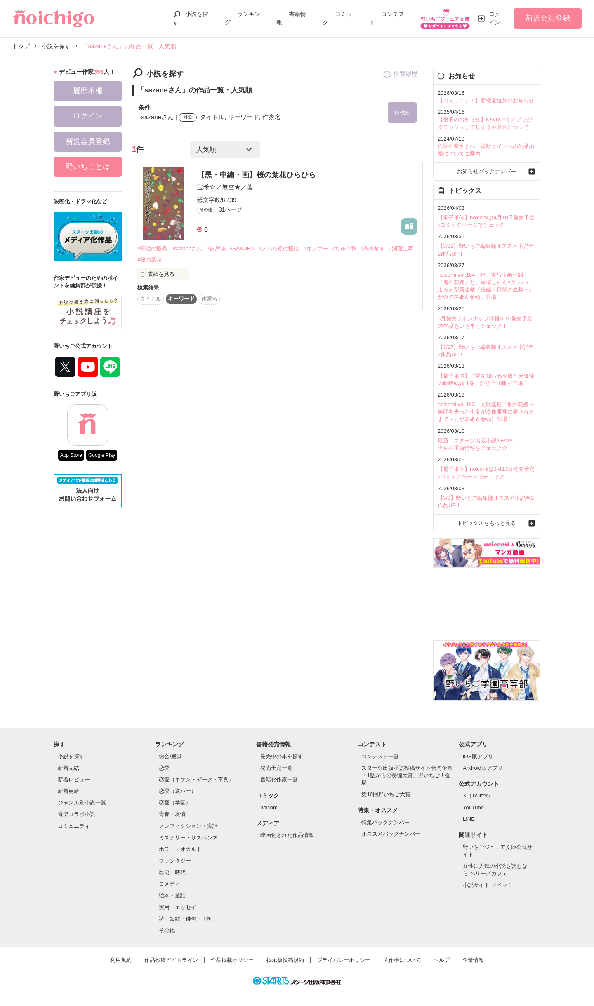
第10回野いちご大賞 (385, 794)
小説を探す (71, 756)
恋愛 (164, 768)
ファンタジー (175, 861)
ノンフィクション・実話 (188, 826)
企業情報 (473, 960)
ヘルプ (442, 960)
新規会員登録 (548, 18)
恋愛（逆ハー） (177, 791)
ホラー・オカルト (180, 849)
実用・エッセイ (177, 907)
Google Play (101, 455)
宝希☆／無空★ (218, 186)
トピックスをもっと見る (486, 523)
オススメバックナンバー (390, 834)
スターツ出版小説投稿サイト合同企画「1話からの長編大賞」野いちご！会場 (407, 775)
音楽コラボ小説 (76, 814)
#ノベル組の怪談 (279, 248)
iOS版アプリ (478, 756)
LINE (469, 819)
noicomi (269, 807)
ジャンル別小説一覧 (82, 802)
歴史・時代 (172, 872)
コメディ (169, 884)
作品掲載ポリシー (232, 960)
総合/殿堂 (170, 756)
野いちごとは (88, 166)
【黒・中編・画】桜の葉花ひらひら (256, 175)
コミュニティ (74, 826)
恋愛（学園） (175, 802)
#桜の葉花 (149, 259)
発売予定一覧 (276, 768)
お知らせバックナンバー (486, 171)
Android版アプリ (483, 768)
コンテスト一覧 (380, 756)
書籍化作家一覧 (279, 779)
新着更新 (68, 791)
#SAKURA (242, 248)
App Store (71, 455)
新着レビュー (74, 779)
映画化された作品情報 (287, 835)
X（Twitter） (478, 795)
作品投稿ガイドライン (171, 960)
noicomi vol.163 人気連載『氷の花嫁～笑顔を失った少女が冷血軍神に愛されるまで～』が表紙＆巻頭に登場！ (486, 411)
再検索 (402, 112)
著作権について (402, 960)
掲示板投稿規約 (285, 960)
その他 (167, 930)
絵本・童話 (172, 895)
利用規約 (121, 960)
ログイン (494, 18)
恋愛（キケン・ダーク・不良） (196, 779)
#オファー (315, 248)
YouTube (473, 807)
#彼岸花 (215, 248)
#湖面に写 (401, 248)
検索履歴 (400, 74)
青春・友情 (172, 814)
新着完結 (68, 768)
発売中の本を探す (281, 756)
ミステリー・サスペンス (188, 837)
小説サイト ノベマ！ (488, 885)
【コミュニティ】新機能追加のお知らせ (486, 100)
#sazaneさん (186, 248)
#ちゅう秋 (344, 248)
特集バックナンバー (385, 822)
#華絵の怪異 (152, 248)
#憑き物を (373, 248)
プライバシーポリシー (343, 960)
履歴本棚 (88, 91)
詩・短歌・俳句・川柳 (185, 919)
